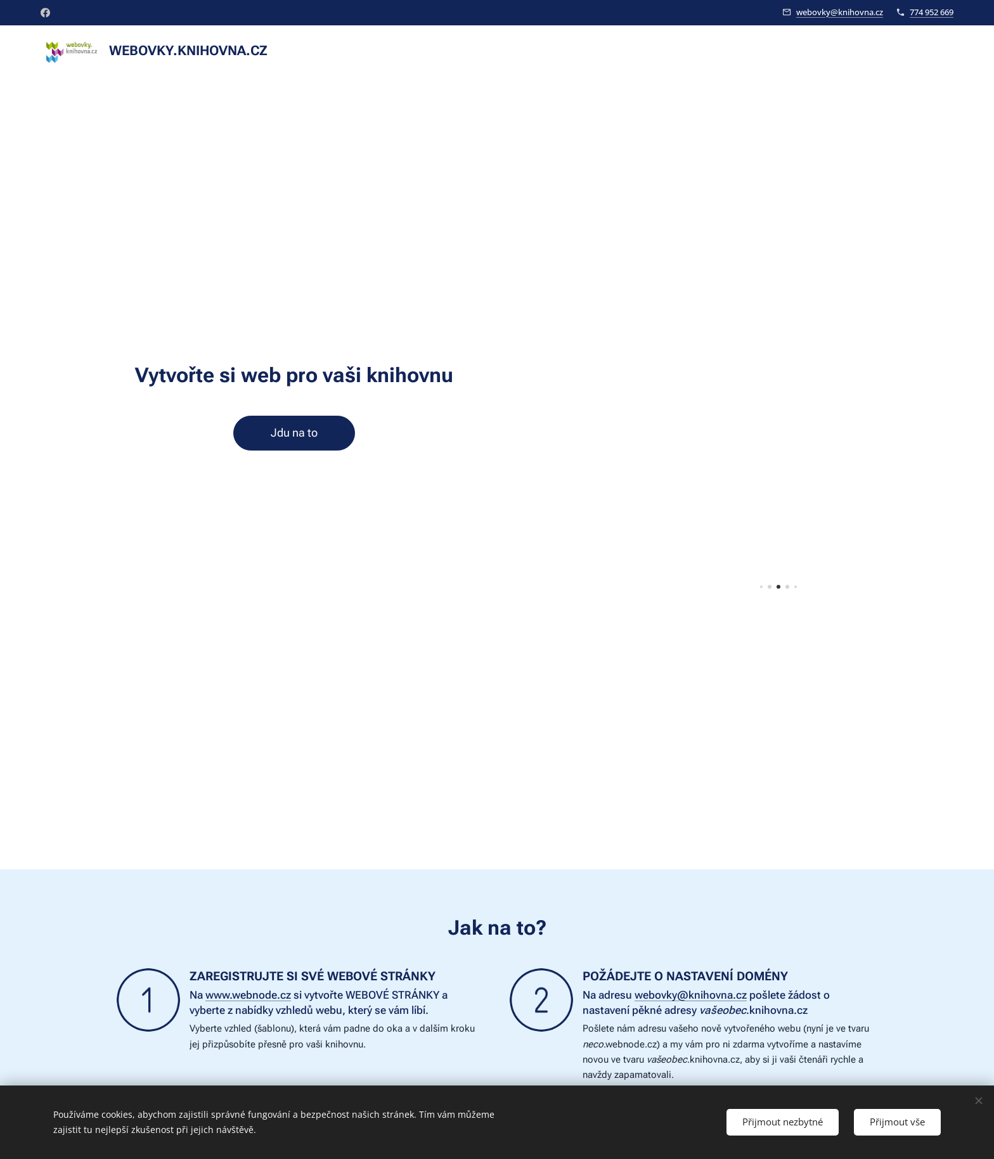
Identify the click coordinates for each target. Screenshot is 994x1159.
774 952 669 (931, 12)
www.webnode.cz (248, 995)
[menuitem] (875, 51)
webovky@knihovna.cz (839, 12)
